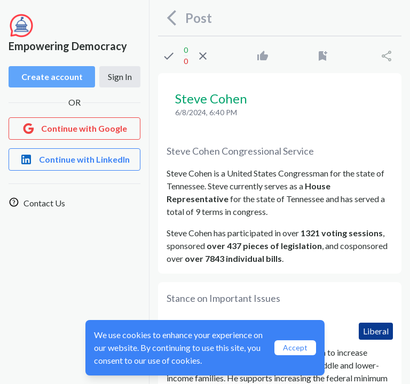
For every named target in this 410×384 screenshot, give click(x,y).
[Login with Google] (74, 128)
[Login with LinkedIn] (74, 159)
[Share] (386, 56)
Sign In (120, 76)
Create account (52, 76)
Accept (295, 347)
